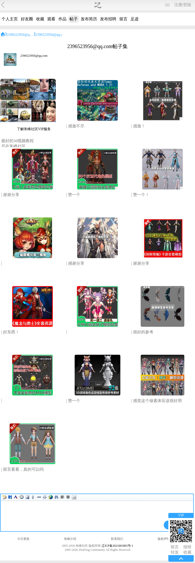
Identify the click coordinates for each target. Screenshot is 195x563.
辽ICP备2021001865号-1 (117, 545)
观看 (51, 19)
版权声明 (164, 539)
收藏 (40, 19)
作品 (62, 19)
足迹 (135, 19)
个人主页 (10, 19)
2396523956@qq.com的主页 (28, 35)
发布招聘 (108, 19)
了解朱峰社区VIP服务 (34, 129)
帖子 (74, 19)
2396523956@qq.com (33, 55)
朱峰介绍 (70, 539)
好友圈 (27, 19)
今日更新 (23, 539)
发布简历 (89, 19)
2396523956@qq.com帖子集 (57, 35)
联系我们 (117, 539)
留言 (123, 19)
